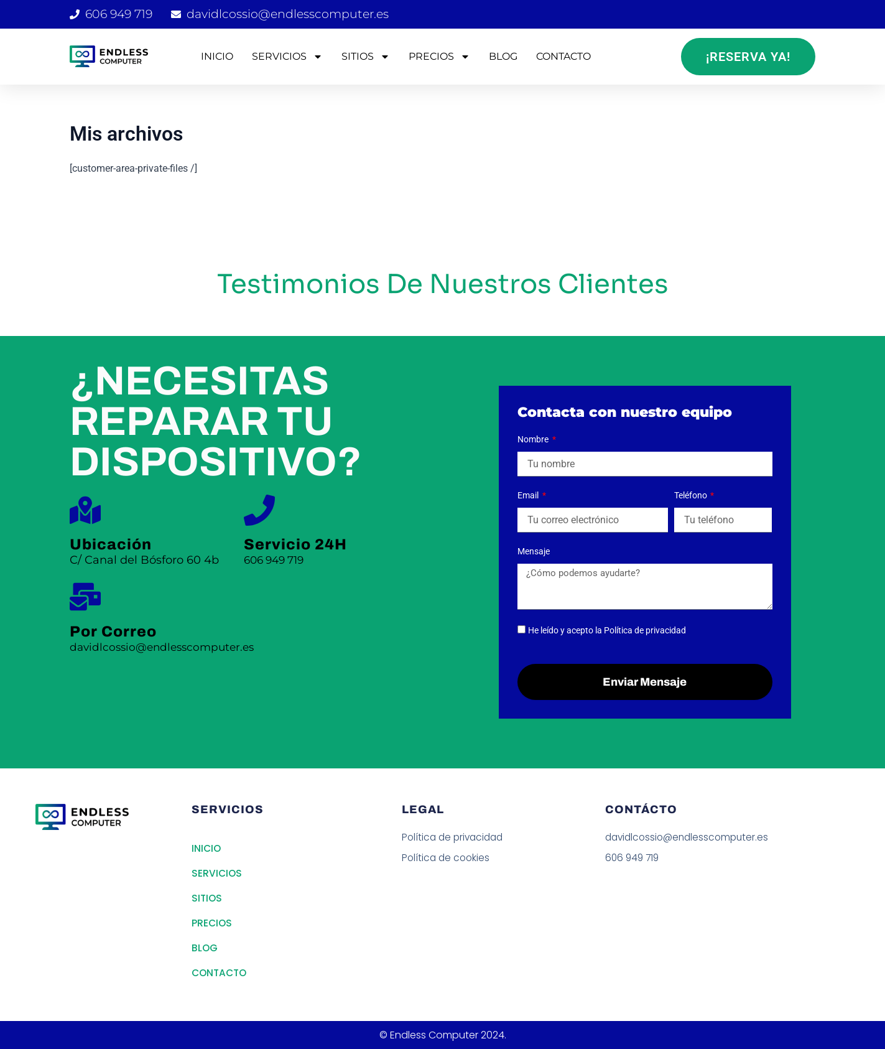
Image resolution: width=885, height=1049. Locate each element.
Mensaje (533, 551)
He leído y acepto (607, 630)
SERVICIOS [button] (287, 56)
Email (528, 495)
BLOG (503, 56)
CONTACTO (563, 56)
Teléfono (691, 495)
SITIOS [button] (365, 56)
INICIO (217, 56)
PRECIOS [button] (439, 56)
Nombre (533, 439)
